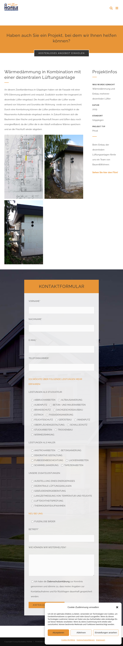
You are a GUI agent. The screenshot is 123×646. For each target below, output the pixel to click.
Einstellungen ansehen (106, 632)
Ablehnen (81, 632)
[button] (117, 607)
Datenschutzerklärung (86, 640)
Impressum (100, 640)
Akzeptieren (58, 632)
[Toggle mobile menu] (117, 8)
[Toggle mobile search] (111, 8)
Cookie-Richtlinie (68, 640)
